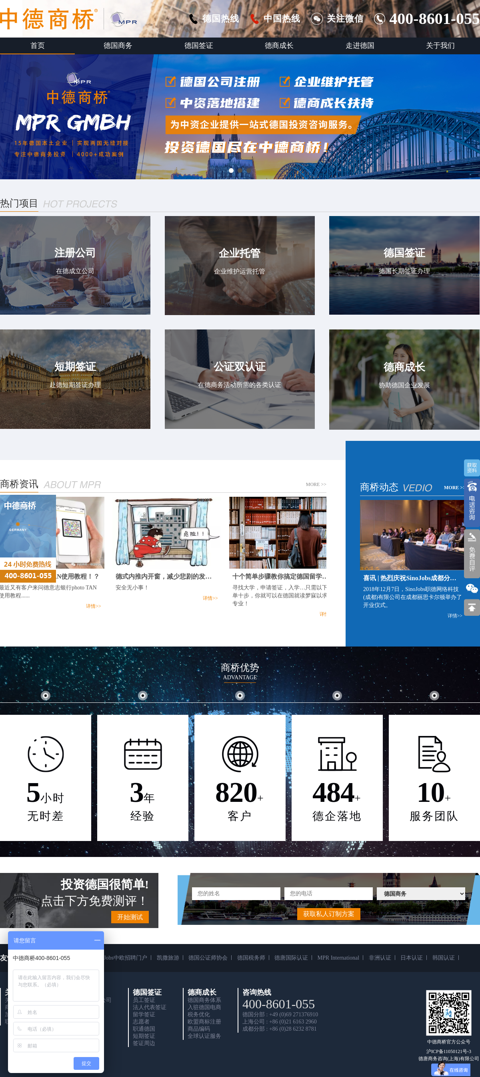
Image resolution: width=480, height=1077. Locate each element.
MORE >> (316, 484)
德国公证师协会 (208, 958)
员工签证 (144, 1000)
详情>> (94, 606)
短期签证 (144, 1036)
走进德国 (360, 46)
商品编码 (199, 1029)
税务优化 (199, 1014)
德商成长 (279, 46)
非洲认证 (380, 958)
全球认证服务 (204, 1036)
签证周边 (144, 1043)
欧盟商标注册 (204, 1022)
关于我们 (440, 46)
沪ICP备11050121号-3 (448, 1051)
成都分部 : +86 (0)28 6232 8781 (279, 1029)
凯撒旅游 (168, 958)
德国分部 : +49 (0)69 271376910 (280, 1014)
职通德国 (144, 1029)
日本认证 (411, 958)
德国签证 (198, 46)
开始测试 (130, 917)
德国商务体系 (204, 1000)
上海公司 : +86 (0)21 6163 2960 (279, 1022)
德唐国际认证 (291, 958)
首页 (37, 46)
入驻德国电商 (204, 1007)
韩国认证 (443, 958)
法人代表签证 (149, 1007)
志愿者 (141, 1022)
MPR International (339, 958)
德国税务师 (251, 958)
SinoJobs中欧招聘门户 (121, 958)
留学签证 (144, 1014)
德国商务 (118, 46)
